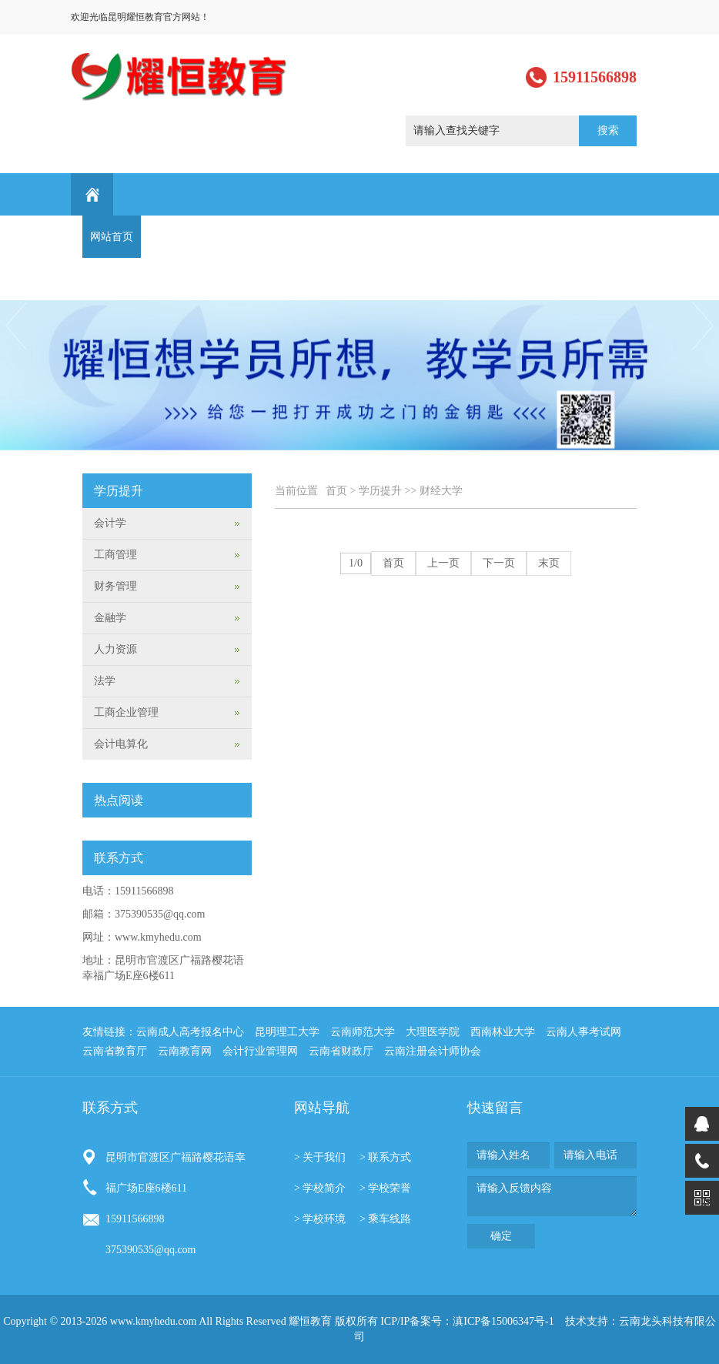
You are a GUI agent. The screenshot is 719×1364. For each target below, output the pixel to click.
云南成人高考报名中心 (190, 1032)
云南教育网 (185, 1051)
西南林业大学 (502, 1032)
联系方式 (111, 279)
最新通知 (579, 236)
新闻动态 (228, 236)
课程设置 (287, 236)
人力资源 (115, 649)
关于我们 (170, 236)
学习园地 (521, 236)
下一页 (499, 563)
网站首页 (111, 236)
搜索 (608, 130)
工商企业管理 (126, 712)
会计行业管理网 (260, 1051)
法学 (104, 681)
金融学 (110, 617)
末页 (549, 563)
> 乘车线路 (385, 1219)
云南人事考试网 (583, 1032)
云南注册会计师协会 (432, 1051)
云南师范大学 (362, 1032)
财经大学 (441, 490)
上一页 (443, 563)
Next (704, 326)
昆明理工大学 (287, 1032)
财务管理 (115, 586)
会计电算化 (121, 744)
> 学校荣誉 (385, 1188)
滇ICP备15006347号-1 (503, 1321)
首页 (336, 490)
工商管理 (115, 554)
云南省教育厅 (114, 1051)
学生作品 (404, 236)
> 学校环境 (320, 1219)
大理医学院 (433, 1032)
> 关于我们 (320, 1157)
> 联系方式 (385, 1157)
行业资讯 (462, 236)
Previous (14, 326)
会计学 (110, 523)
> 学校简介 (320, 1188)
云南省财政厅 (341, 1051)
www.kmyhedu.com (158, 937)
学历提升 (345, 236)
